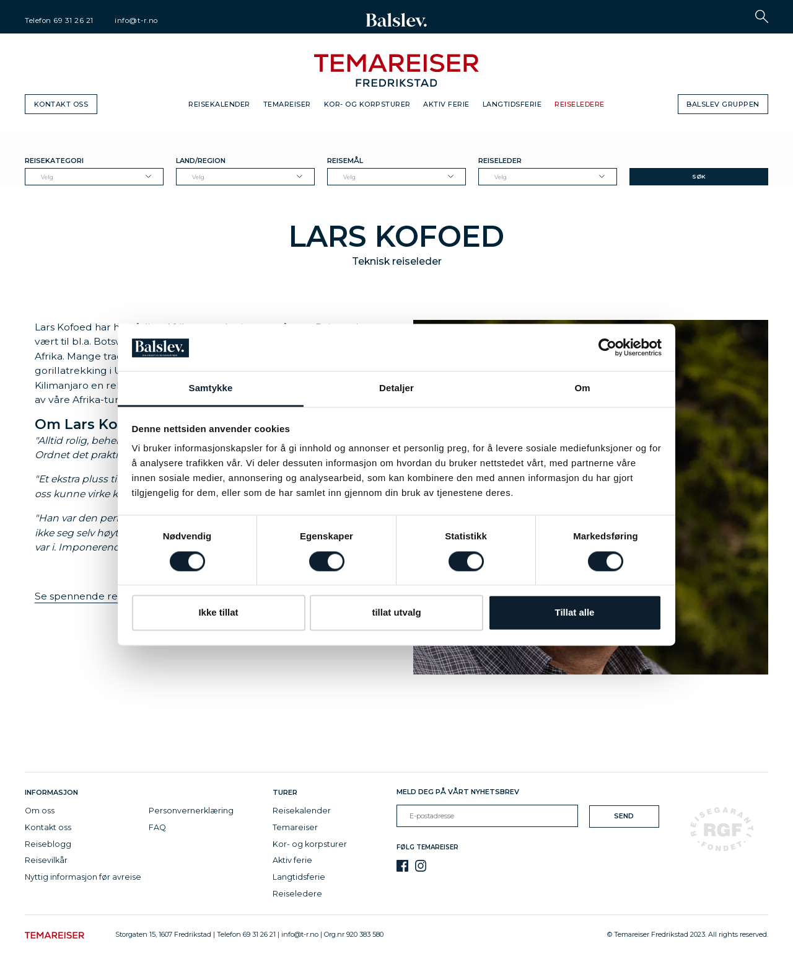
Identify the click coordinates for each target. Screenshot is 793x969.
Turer (285, 792)
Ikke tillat (218, 613)
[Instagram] (421, 866)
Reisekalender (219, 104)
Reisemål (345, 160)
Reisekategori (54, 160)
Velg (47, 177)
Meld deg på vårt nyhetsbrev (457, 791)
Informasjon (53, 792)
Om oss (40, 810)
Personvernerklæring (191, 810)
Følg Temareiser (427, 847)
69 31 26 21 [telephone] (73, 20)
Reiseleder (500, 160)
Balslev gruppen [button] (723, 104)
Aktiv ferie (446, 104)
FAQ (157, 827)
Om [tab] (582, 388)
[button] (761, 16)
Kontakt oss (61, 104)
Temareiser (287, 104)
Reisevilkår (46, 860)
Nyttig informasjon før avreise (83, 877)
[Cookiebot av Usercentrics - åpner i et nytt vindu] (607, 347)
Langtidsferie (512, 104)
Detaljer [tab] (396, 388)
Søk (699, 176)
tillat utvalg (396, 613)
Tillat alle (575, 613)
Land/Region (201, 160)
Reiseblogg (48, 844)
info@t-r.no (299, 934)
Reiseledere (579, 104)
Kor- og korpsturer (367, 104)
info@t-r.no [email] (136, 20)
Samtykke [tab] (211, 388)
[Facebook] (402, 866)
